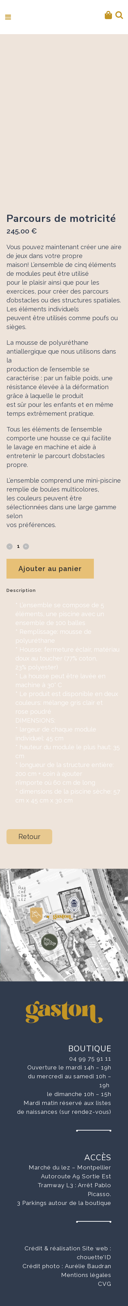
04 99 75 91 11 (90, 1058)
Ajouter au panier (50, 569)
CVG (104, 1283)
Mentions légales (86, 1275)
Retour (29, 837)
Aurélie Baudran (88, 1266)
